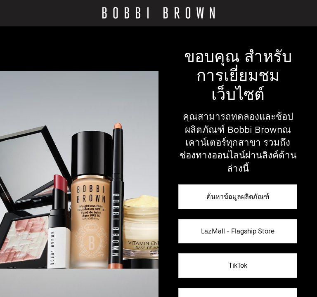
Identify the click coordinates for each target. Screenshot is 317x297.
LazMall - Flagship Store (237, 231)
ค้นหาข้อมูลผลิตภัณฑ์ (237, 196)
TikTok (238, 265)
